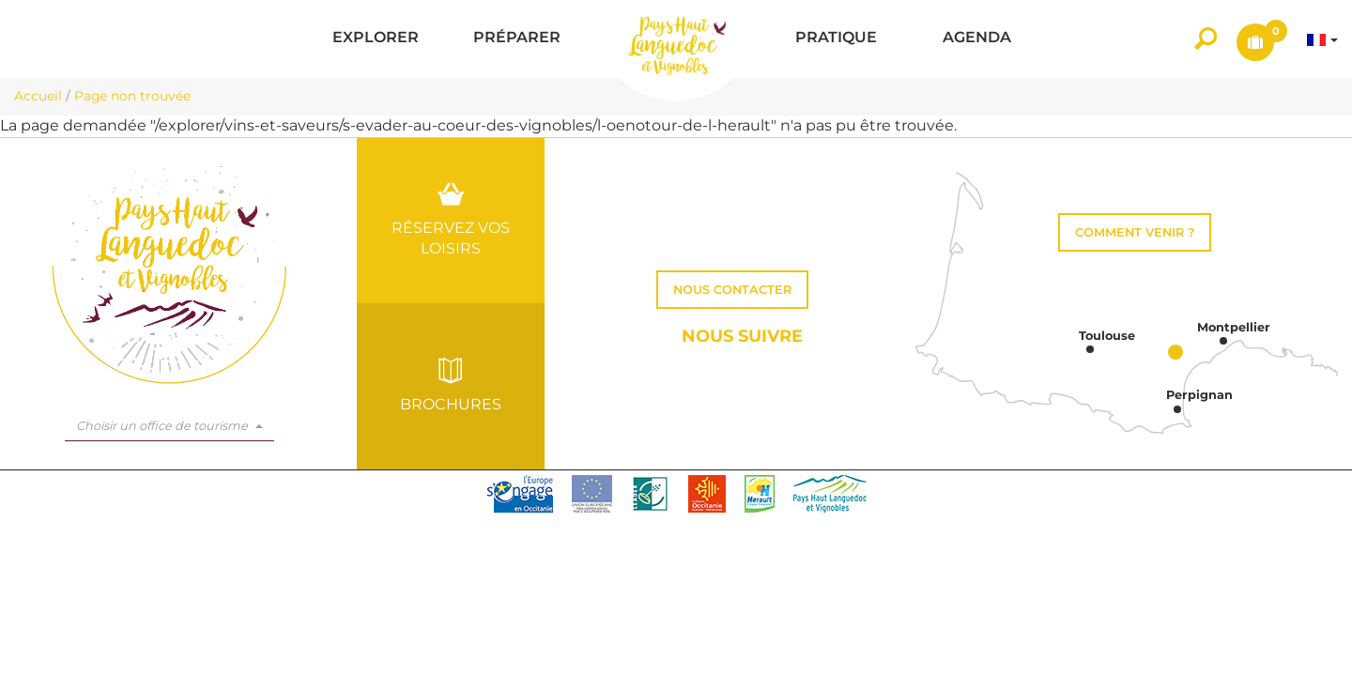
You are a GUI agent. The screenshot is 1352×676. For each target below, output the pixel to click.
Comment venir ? (1134, 232)
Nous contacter (732, 290)
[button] (375, 39)
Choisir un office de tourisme (169, 426)
